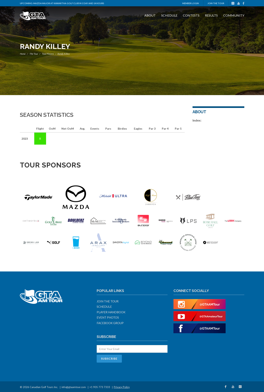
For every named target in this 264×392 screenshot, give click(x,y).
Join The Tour (215, 3)
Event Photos (108, 317)
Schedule (169, 15)
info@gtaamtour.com (74, 387)
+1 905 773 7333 (100, 387)
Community (233, 15)
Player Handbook (111, 312)
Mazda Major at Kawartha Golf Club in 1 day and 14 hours (68, 3)
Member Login (190, 3)
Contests (191, 15)
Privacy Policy (122, 387)
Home (23, 53)
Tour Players (48, 53)
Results (211, 15)
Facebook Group (110, 323)
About (150, 15)
